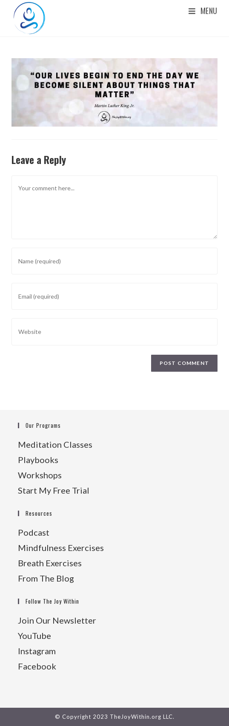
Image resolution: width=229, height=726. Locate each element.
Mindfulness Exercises (61, 547)
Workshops (40, 475)
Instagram (37, 651)
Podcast (33, 532)
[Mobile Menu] (203, 10)
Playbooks (38, 460)
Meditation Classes (55, 444)
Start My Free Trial (53, 490)
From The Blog (46, 578)
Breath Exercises (50, 563)
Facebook (37, 666)
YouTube (34, 635)
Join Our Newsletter (57, 620)
